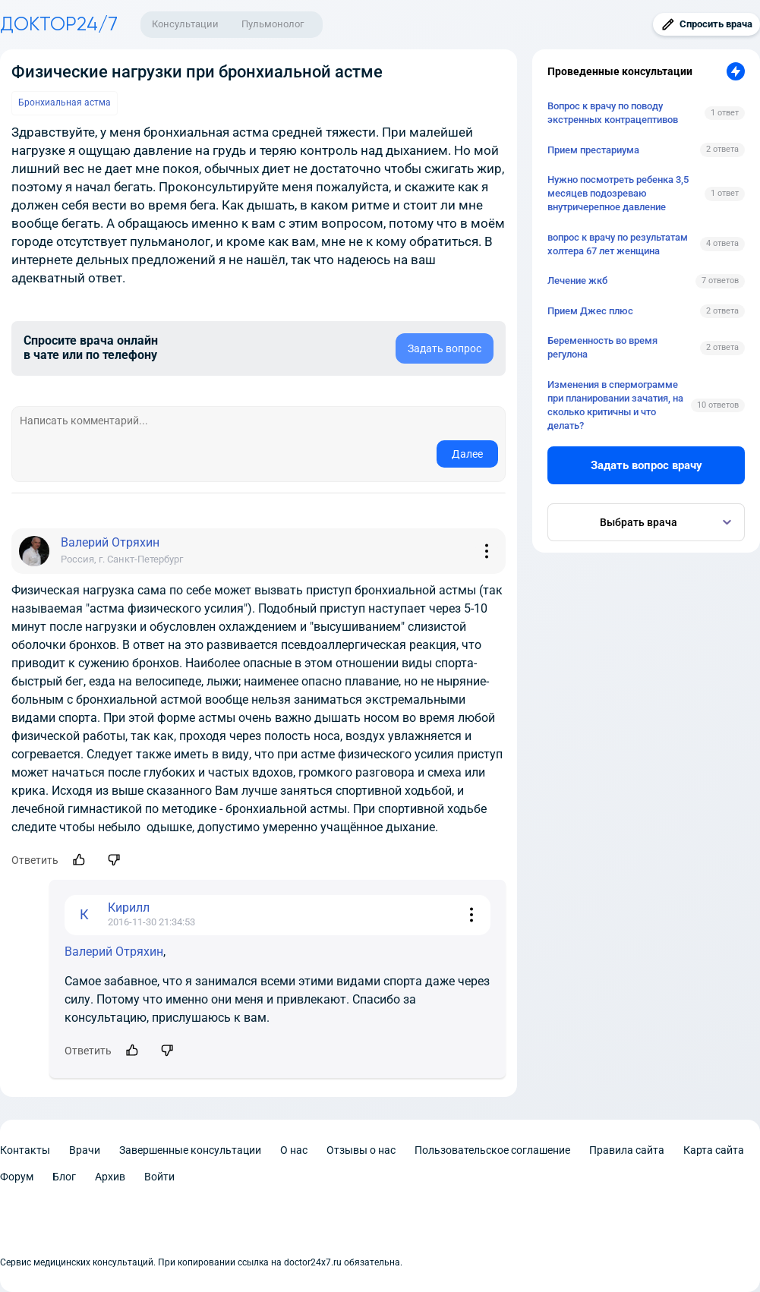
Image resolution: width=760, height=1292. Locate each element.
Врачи (84, 1150)
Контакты (25, 1150)
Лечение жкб (577, 280)
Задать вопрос (444, 348)
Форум (16, 1177)
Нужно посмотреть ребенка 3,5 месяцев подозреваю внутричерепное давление (618, 193)
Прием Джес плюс (590, 311)
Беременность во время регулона (602, 347)
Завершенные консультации (190, 1150)
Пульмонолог (272, 24)
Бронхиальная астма (64, 102)
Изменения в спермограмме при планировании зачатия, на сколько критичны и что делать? (615, 405)
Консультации (185, 24)
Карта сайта (713, 1150)
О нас (293, 1150)
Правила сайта (626, 1150)
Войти (159, 1177)
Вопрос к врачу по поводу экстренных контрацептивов (612, 112)
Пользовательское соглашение (492, 1150)
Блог (64, 1177)
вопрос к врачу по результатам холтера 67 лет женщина (617, 244)
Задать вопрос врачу (646, 465)
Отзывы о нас (361, 1150)
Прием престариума (593, 150)
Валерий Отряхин (114, 951)
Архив (110, 1177)
